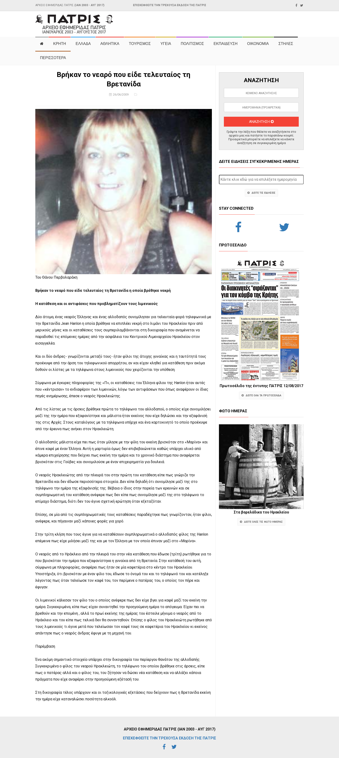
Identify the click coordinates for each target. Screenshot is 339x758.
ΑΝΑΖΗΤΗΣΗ (261, 122)
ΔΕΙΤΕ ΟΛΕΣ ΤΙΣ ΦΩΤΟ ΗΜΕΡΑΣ (261, 521)
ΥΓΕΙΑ (165, 44)
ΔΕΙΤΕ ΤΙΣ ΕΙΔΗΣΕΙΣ (261, 192)
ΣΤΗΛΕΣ (285, 44)
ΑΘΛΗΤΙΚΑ (109, 44)
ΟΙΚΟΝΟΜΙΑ (258, 44)
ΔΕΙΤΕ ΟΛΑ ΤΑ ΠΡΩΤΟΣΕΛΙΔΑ (261, 395)
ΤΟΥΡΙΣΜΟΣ (140, 44)
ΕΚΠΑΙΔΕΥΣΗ (226, 44)
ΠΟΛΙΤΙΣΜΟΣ (192, 44)
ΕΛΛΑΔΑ (83, 44)
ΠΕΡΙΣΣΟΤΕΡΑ (53, 58)
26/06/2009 (121, 94)
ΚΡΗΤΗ (59, 44)
